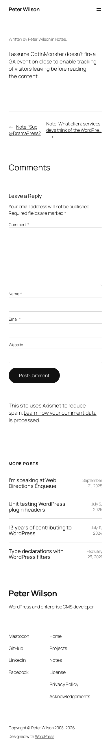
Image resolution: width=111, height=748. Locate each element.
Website (16, 344)
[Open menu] (98, 9)
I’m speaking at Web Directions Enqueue (32, 483)
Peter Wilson (24, 9)
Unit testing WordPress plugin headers (37, 507)
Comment (19, 224)
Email (15, 319)
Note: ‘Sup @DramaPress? (25, 130)
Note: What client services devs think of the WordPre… (73, 127)
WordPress (44, 736)
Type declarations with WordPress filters (36, 554)
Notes (60, 39)
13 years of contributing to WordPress (40, 530)
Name (15, 293)
